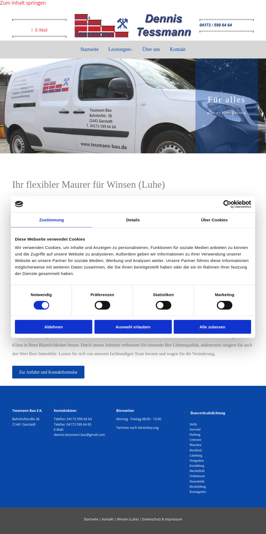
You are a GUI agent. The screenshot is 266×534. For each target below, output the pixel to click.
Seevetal (195, 429)
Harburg (194, 434)
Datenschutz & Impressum (162, 519)
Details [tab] (133, 219)
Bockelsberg (197, 486)
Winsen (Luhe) (127, 519)
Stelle (193, 424)
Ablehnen (53, 327)
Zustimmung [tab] (51, 219)
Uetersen (195, 440)
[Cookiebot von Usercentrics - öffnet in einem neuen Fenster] (227, 204)
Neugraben (196, 460)
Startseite (89, 49)
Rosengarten (197, 492)
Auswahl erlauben (133, 327)
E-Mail (39, 30)
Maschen (195, 445)
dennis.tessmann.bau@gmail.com (79, 434)
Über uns (151, 49)
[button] (48, 372)
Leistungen (119, 49)
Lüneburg (195, 455)
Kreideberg (196, 466)
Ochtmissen (197, 476)
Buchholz (195, 450)
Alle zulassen (212, 327)
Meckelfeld (196, 471)
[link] (120, 50)
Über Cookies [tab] (214, 219)
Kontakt (178, 49)
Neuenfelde (196, 481)
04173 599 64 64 (79, 419)
